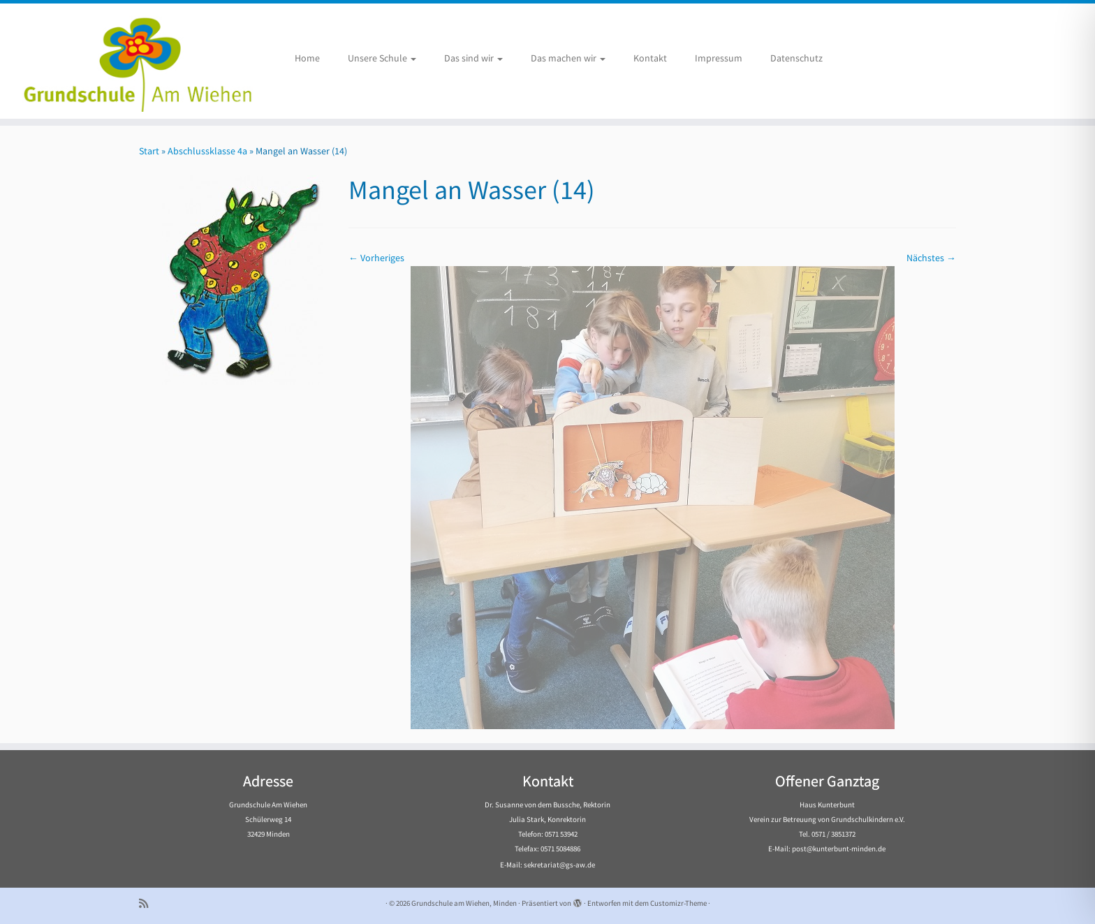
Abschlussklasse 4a (207, 151)
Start (149, 151)
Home (307, 58)
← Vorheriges (376, 257)
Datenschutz (796, 58)
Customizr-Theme (678, 903)
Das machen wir (568, 58)
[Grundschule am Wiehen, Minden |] (126, 61)
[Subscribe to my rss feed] (148, 903)
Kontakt (650, 58)
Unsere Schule (382, 58)
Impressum (718, 58)
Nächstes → (931, 257)
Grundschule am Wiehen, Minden (464, 903)
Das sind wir (473, 58)
